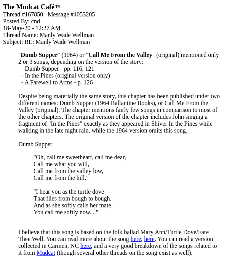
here (136, 239)
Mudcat (46, 252)
